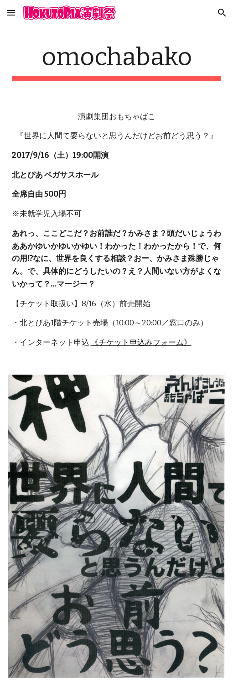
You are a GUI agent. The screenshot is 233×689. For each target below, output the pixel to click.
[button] (11, 12)
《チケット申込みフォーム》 (141, 342)
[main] (116, 61)
